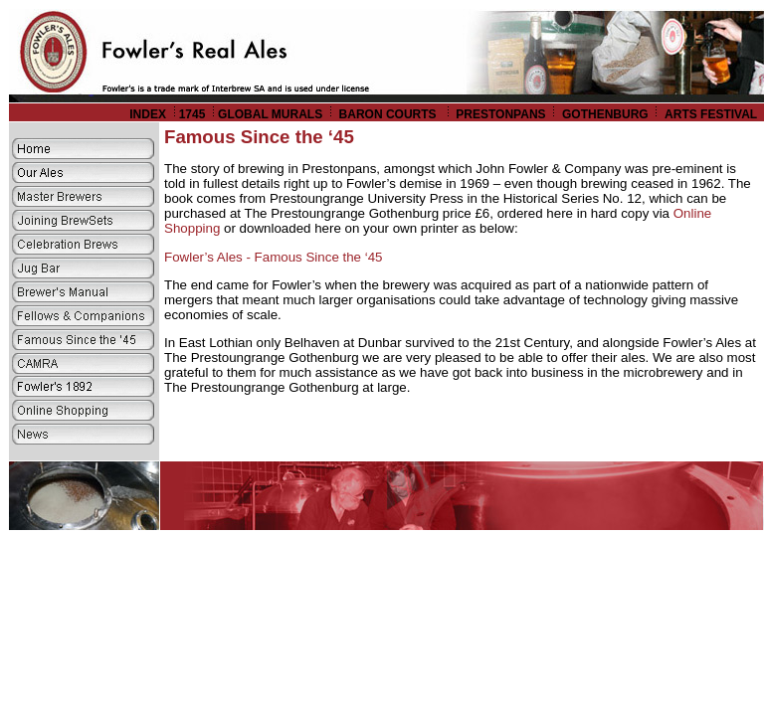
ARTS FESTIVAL (712, 114)
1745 (192, 114)
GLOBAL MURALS (270, 114)
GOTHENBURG (605, 114)
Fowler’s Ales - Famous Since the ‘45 (273, 257)
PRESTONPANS (500, 114)
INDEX (147, 114)
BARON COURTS (389, 114)
